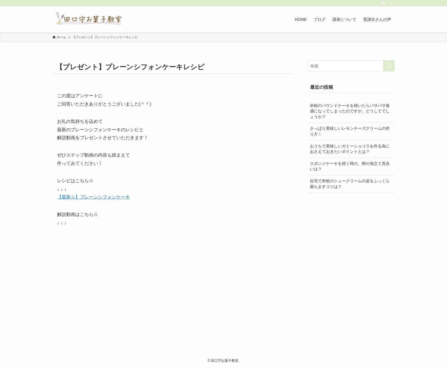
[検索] (391, 3)
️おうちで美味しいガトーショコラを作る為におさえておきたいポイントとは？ (350, 149)
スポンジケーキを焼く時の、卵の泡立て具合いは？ (350, 166)
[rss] (383, 3)
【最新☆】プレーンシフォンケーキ (93, 197)
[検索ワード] (351, 65)
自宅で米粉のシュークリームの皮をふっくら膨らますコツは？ (350, 184)
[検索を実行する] (389, 65)
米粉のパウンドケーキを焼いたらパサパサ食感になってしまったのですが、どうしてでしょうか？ (350, 111)
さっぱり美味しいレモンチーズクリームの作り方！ (350, 131)
